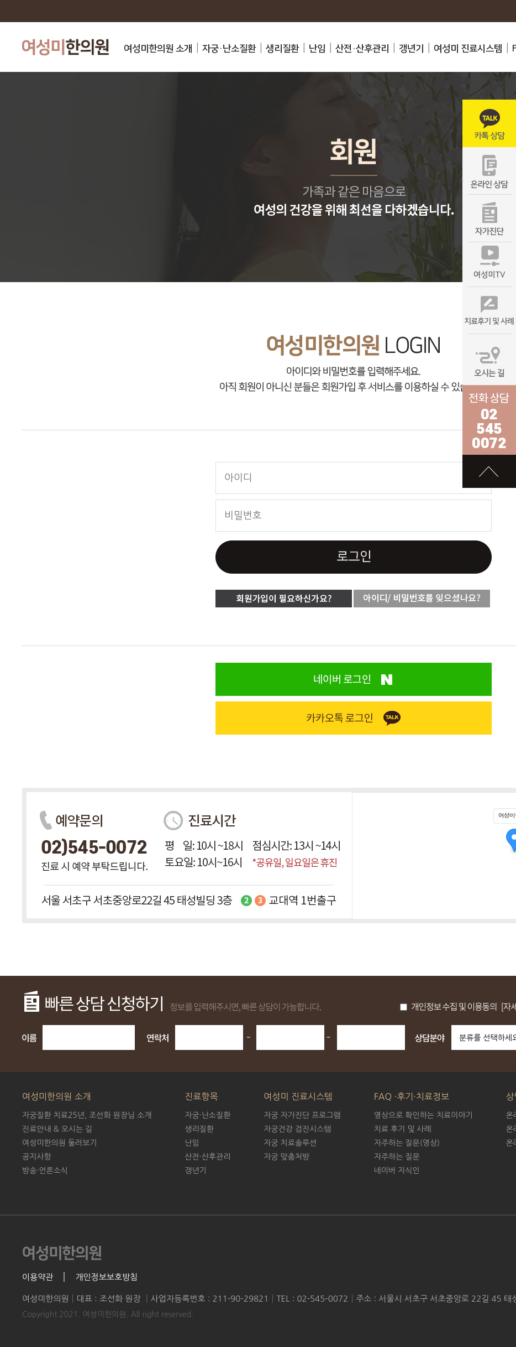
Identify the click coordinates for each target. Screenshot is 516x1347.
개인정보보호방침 (106, 1277)
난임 (317, 49)
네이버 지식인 (397, 1170)
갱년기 (411, 49)
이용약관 (37, 1277)
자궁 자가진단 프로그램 (302, 1115)
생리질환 (282, 49)
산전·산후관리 (362, 49)
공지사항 (36, 1157)
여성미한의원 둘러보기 (59, 1143)
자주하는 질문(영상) (407, 1143)
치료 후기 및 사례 (402, 1129)
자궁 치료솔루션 (290, 1143)
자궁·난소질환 (229, 49)
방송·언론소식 (45, 1170)
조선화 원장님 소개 (86, 1115)
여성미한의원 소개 (158, 49)
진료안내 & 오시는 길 (57, 1129)
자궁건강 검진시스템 (297, 1129)
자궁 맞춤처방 (286, 1157)
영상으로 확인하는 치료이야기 (423, 1115)
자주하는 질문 (397, 1157)
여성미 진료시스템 (468, 49)
